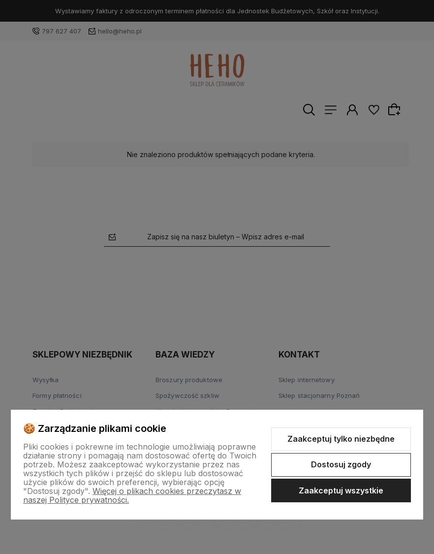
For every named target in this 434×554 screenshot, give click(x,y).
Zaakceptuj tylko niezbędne (341, 439)
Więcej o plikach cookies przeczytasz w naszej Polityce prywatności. (132, 495)
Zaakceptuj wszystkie (341, 490)
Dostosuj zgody (341, 464)
